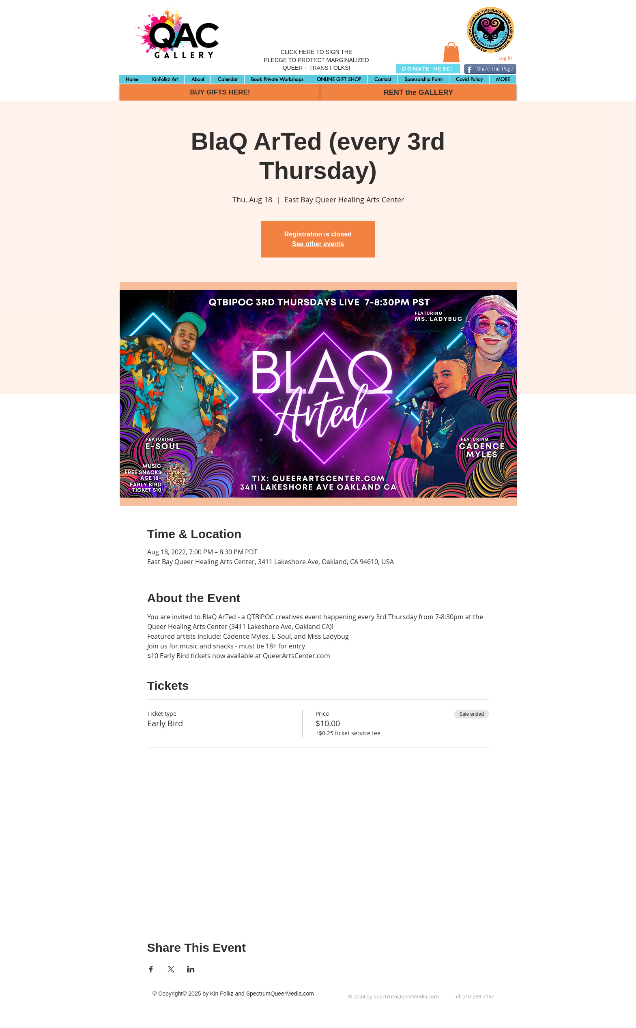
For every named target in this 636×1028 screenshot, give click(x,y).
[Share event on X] (171, 969)
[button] (451, 52)
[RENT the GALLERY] (418, 92)
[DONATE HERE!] (428, 68)
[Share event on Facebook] (151, 969)
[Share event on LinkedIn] (191, 969)
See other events (318, 243)
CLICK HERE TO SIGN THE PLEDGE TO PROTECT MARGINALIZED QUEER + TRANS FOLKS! (316, 60)
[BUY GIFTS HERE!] (220, 92)
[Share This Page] (490, 69)
